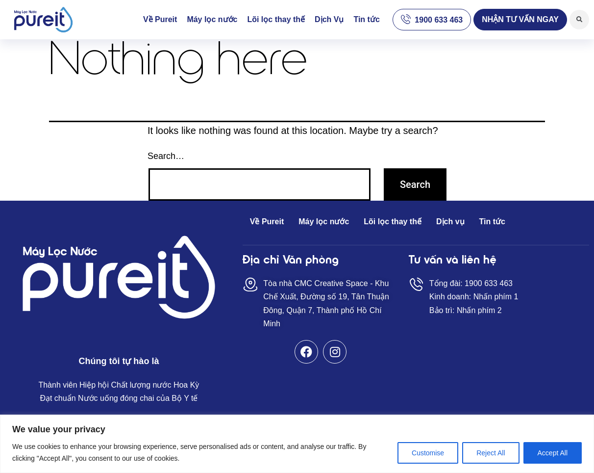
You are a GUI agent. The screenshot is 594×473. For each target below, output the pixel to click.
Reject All (490, 453)
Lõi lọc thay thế (276, 19)
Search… (166, 156)
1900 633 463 (439, 20)
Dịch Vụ (329, 19)
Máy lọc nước (212, 19)
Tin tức (366, 19)
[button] (520, 19)
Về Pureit (160, 19)
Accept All (553, 453)
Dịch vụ (450, 221)
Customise (428, 453)
